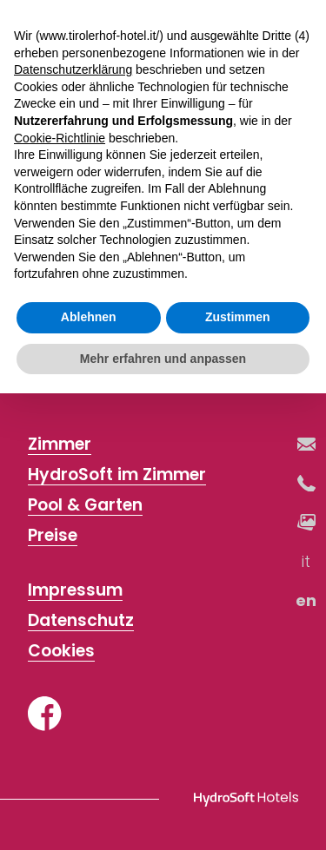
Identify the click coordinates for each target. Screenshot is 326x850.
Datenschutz (81, 621)
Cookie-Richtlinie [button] (59, 138)
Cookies (61, 652)
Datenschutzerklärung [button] (73, 69)
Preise (52, 536)
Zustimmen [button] (237, 317)
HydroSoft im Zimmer (117, 475)
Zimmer (59, 445)
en (307, 600)
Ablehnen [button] (88, 317)
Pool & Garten (85, 506)
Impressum (75, 591)
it (307, 561)
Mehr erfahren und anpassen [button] (163, 359)
